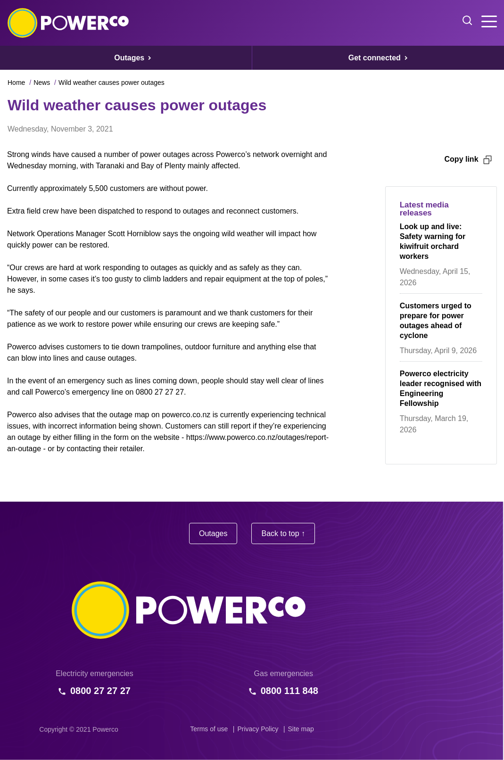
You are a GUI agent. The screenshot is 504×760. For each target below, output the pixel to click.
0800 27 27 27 (100, 691)
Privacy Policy (257, 729)
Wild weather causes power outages (111, 82)
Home (16, 82)
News (41, 82)
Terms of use (209, 729)
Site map (301, 729)
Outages (213, 533)
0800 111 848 (289, 691)
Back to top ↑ (283, 533)
